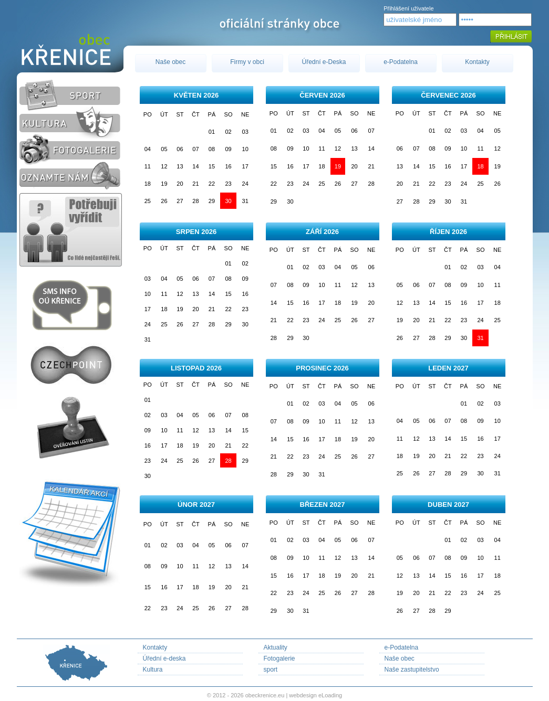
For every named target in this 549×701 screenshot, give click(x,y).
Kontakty (477, 62)
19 (338, 166)
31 (480, 338)
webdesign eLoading (315, 695)
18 (480, 166)
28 (228, 461)
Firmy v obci (247, 62)
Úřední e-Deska (324, 62)
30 (228, 201)
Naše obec (170, 62)
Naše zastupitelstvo (412, 669)
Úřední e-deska (164, 658)
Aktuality (275, 647)
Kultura (153, 669)
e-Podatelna (401, 62)
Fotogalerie (279, 658)
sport (271, 669)
